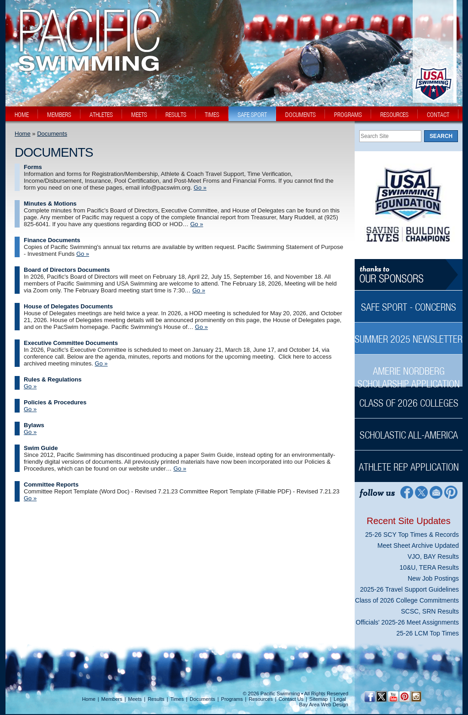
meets (139, 114)
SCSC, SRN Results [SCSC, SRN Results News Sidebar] (430, 611)
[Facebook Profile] (406, 492)
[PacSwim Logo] (86, 63)
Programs (232, 699)
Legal (340, 699)
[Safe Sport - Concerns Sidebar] (409, 302)
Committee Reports (51, 484)
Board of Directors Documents (67, 269)
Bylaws (34, 425)
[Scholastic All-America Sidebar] (409, 430)
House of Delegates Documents (68, 306)
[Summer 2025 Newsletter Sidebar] (409, 334)
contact (438, 114)
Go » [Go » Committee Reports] (30, 498)
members (59, 114)
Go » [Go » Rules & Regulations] (30, 386)
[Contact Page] (436, 492)
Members (111, 699)
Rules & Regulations (52, 379)
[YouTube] (393, 696)
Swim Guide (41, 448)
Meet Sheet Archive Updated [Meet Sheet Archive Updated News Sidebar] (418, 545)
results (175, 114)
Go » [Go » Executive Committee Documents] (101, 363)
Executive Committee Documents (71, 342)
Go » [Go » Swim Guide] (179, 468)
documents (300, 114)
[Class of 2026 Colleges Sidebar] (409, 398)
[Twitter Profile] (421, 492)
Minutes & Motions (50, 203)
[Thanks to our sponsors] (409, 275)
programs (348, 114)
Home (23, 133)
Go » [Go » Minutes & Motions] (196, 224)
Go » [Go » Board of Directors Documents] (198, 290)
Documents (52, 133)
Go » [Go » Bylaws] (30, 432)
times (212, 114)
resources (394, 114)
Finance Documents (52, 240)
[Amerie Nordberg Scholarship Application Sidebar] (409, 373)
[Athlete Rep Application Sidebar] (409, 462)
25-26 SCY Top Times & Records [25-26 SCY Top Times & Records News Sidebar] (412, 534)
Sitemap (318, 699)
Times (177, 699)
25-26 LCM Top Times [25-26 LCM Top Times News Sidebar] (427, 633)
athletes (101, 114)
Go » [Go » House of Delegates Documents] (201, 326)
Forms (33, 167)
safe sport (252, 114)
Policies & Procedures (55, 402)
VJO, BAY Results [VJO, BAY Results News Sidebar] (433, 556)
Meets (135, 699)
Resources (261, 699)
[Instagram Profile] (415, 696)
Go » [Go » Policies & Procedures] (30, 409)
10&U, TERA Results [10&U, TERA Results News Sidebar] (429, 567)
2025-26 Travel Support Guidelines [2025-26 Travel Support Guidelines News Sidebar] (409, 589)
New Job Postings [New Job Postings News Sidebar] (433, 578)
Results (156, 699)
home (22, 114)
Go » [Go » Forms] (200, 187)
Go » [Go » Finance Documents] (82, 253)
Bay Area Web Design (323, 704)
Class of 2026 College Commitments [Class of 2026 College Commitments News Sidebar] (407, 600)
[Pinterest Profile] (451, 492)
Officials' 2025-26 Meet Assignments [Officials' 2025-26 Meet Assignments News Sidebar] (407, 622)
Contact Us (291, 699)
